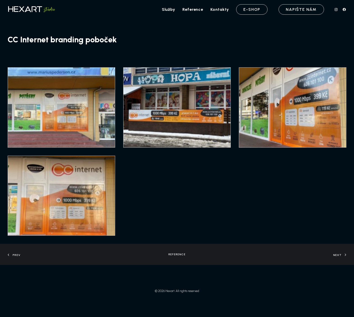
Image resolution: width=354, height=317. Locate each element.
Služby (168, 9)
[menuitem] (168, 9)
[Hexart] (32, 9)
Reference (192, 9)
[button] (337, 9)
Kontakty (219, 9)
